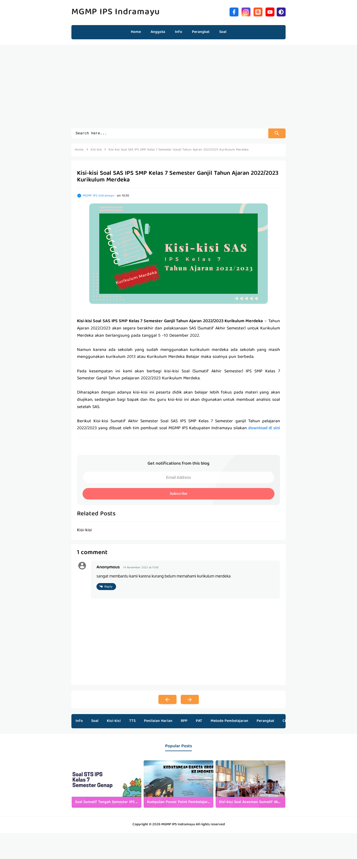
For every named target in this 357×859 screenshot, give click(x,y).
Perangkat (265, 722)
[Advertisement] (178, 89)
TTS (132, 722)
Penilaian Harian (158, 722)
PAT (199, 722)
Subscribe (178, 494)
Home (136, 32)
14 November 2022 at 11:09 (140, 568)
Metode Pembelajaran (229, 722)
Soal (94, 722)
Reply (108, 588)
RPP (184, 722)
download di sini (264, 429)
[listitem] (106, 785)
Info (79, 722)
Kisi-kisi (114, 722)
